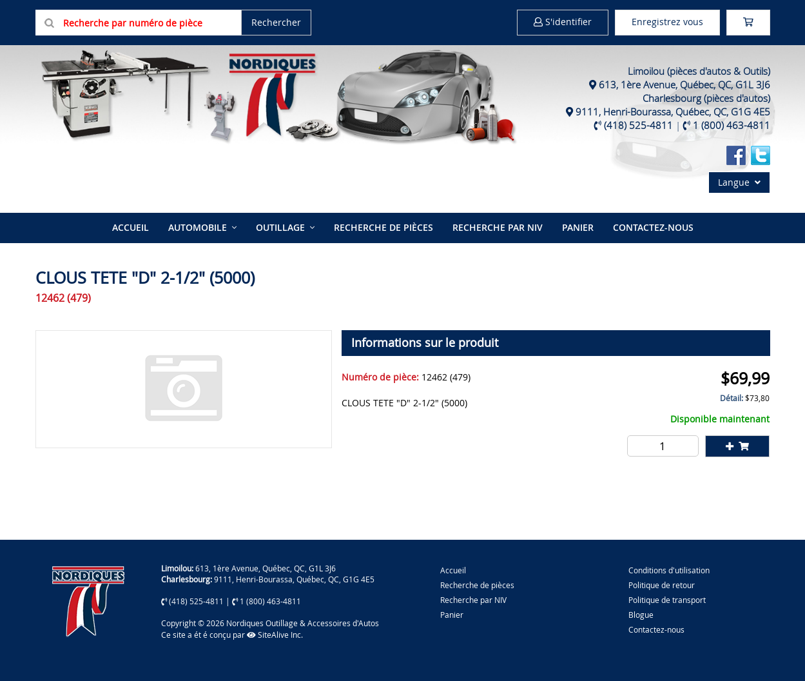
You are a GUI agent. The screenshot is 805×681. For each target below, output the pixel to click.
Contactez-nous (653, 227)
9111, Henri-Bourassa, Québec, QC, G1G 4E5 (673, 111)
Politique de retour (661, 585)
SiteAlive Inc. (275, 634)
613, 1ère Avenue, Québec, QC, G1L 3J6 (684, 84)
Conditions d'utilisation (669, 570)
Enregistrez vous (667, 21)
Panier (451, 614)
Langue (739, 182)
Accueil (130, 227)
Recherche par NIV (497, 227)
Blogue (641, 614)
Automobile (197, 227)
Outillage (280, 227)
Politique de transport (667, 600)
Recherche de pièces (383, 227)
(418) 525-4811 (638, 125)
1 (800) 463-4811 (731, 125)
